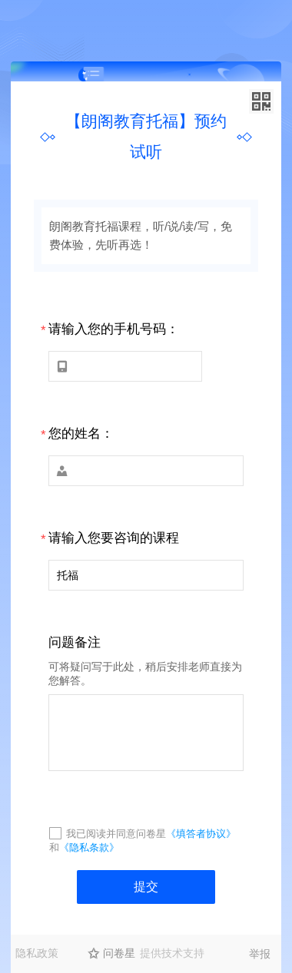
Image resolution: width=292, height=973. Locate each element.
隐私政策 (36, 953)
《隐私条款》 (89, 847)
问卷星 (119, 953)
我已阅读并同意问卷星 (116, 833)
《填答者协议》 (201, 833)
